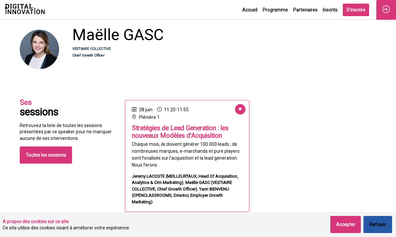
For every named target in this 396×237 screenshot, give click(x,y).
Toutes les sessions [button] (46, 155)
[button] (356, 10)
